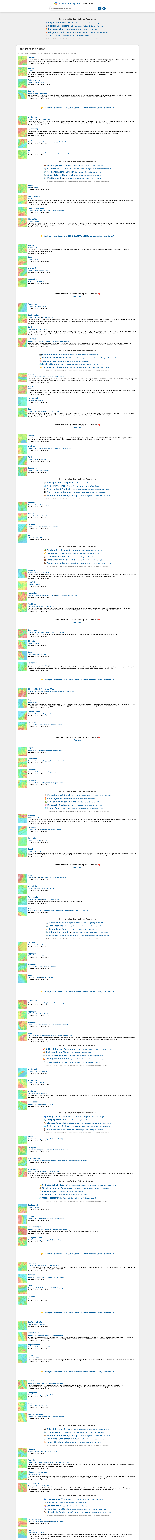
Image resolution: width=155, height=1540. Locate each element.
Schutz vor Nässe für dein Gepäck (81, 1052)
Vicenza (42, 1324)
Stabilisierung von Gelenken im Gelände (75, 36)
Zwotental (32, 1001)
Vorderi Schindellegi (81, 1161)
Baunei (31, 652)
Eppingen (32, 954)
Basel (30, 849)
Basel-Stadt (38, 851)
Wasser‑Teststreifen (52, 1198)
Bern (30, 409)
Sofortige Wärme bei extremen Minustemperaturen (88, 1439)
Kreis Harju (37, 945)
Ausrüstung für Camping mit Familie (89, 550)
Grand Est (39, 1014)
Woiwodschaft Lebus (39, 888)
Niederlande (32, 400)
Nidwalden (38, 1207)
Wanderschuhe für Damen (55, 1188)
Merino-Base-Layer (56, 808)
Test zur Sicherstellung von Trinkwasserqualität (79, 1198)
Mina (30, 1403)
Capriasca (32, 468)
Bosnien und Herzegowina (36, 1139)
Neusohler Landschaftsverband (45, 595)
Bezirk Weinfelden (46, 1277)
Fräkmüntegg (34, 80)
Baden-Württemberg (43, 142)
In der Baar (32, 827)
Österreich (31, 606)
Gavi (30, 327)
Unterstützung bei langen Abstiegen (70, 1191)
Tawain (31, 514)
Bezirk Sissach (52, 1451)
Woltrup (31, 446)
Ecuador (30, 840)
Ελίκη (30, 908)
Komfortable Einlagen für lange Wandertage (89, 1117)
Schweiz (31, 57)
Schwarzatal (70, 691)
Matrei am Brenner (61, 877)
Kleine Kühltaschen (56, 486)
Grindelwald (68, 1036)
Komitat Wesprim (39, 281)
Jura (30, 257)
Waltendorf (33, 1091)
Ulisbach (60, 1383)
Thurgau (37, 1277)
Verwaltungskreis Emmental (47, 665)
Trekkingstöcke (52, 1062)
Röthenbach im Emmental (66, 1161)
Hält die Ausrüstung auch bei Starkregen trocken (87, 1056)
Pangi (48, 516)
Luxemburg (33, 129)
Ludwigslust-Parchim (62, 1462)
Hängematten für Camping (61, 32)
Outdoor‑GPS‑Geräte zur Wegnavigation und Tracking (82, 178)
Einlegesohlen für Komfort (59, 1116)
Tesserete (32, 503)
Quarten (61, 377)
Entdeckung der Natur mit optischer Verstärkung (89, 1509)
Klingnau (31, 570)
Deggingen (32, 630)
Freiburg (37, 1071)
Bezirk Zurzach (45, 572)
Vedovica (61, 1240)
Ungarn (30, 281)
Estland (30, 945)
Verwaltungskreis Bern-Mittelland (49, 411)
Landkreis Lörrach (57, 142)
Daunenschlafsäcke (58, 922)
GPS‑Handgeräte (54, 178)
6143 (30, 875)
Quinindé (46, 840)
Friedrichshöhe (34, 1227)
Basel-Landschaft (40, 1451)
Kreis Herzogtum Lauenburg (60, 153)
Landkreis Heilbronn (58, 956)
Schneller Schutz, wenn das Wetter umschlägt (83, 23)
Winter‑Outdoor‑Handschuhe (60, 175)
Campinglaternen (55, 1119)
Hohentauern (33, 1484)
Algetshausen (34, 1345)
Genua (31, 1530)
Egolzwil (31, 815)
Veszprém (32, 279)
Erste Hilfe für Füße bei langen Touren (88, 483)
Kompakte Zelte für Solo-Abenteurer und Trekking (85, 1059)
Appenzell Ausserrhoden (42, 210)
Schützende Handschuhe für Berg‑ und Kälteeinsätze (89, 932)
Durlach (31, 525)
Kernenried (32, 663)
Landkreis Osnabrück (54, 448)
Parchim (31, 1460)
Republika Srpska (51, 1139)
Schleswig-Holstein (43, 153)
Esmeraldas (38, 840)
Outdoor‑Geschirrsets (58, 26)
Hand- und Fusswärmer (58, 1438)
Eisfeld (65, 1229)
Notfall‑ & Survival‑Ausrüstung (60, 1049)
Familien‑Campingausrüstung (61, 550)
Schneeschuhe (55, 925)
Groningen (40, 400)
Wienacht (32, 268)
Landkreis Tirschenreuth (51, 899)
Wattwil (31, 1381)
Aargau (31, 68)
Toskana (35, 188)
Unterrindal (33, 770)
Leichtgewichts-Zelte (56, 1058)
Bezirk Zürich (44, 93)
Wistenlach (32, 1069)
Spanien (30, 198)
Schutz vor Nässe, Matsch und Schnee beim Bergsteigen (79, 553)
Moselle (46, 1014)
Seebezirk (44, 1071)
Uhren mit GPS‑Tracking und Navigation (81, 557)
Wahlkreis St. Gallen (48, 317)
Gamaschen (52, 553)
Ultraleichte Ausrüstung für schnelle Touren (96, 563)
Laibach (31, 1297)
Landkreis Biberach (58, 1335)
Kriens (42, 82)
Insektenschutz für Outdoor (60, 172)
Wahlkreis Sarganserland (50, 377)
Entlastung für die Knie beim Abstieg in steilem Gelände (81, 1062)
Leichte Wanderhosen (53, 364)
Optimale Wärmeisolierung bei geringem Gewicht (86, 923)
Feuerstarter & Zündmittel (60, 489)
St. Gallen (38, 317)
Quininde (32, 838)
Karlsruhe (55, 527)
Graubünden (39, 725)
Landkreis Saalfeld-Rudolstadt (54, 691)
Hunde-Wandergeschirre (59, 1442)
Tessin (37, 470)
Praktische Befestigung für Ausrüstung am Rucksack (85, 1130)
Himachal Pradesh (39, 516)
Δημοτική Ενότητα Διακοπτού (79, 910)
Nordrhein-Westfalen (44, 341)
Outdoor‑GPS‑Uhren (56, 556)
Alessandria (43, 329)
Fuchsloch (32, 759)
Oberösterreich (40, 606)
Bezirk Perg (50, 606)
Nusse (30, 151)
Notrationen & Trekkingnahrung (62, 495)
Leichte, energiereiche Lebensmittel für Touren (95, 496)
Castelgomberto (35, 1322)
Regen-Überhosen (57, 22)
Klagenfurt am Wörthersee (39, 1472)
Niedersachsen (42, 448)
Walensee (32, 374)
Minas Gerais (39, 1406)
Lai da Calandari (35, 1519)
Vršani (31, 1137)
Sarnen (44, 306)
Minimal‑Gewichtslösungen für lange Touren (96, 1123)
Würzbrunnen (34, 1158)
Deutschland (32, 142)
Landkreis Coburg (48, 1104)
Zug (29, 700)
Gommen (32, 781)
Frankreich (31, 1014)
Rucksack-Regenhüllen (56, 1055)
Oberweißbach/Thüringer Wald (41, 689)
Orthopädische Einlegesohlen (56, 357)
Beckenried (33, 1205)
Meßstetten (65, 1025)
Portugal (30, 584)
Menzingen (41, 1082)
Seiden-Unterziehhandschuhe (63, 935)
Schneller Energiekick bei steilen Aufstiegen (73, 361)
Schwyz (37, 978)
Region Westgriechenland (46, 910)
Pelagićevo (32, 1393)
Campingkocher (56, 29)
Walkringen (33, 1169)
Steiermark (39, 1093)
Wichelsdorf (33, 886)
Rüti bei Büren (34, 712)
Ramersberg (33, 304)
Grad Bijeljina (62, 1139)
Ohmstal (31, 641)
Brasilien (30, 1406)
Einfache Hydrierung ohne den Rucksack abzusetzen (92, 1126)
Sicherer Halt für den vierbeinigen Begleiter (87, 1442)
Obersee (31, 943)
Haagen (31, 140)
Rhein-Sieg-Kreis (57, 341)
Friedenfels (33, 897)
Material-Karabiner (56, 1129)
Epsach (59, 829)
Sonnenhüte (53, 1506)
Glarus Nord (44, 270)
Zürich (31, 91)
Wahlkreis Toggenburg (49, 772)
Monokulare (52, 1502)
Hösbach (32, 1263)
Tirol (37, 877)
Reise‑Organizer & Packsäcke (60, 165)
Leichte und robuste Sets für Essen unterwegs (87, 26)
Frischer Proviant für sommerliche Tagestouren (83, 486)
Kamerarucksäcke (51, 354)
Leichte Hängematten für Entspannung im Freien (93, 32)
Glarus (37, 221)
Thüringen (40, 691)
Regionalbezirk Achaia (62, 910)
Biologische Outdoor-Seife (60, 805)
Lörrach (66, 142)
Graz (45, 1093)
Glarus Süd (32, 219)
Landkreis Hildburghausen (53, 1229)
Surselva (46, 725)
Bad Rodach (33, 1102)
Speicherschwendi (36, 208)
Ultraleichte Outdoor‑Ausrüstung (63, 1123)
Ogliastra (43, 654)
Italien (30, 188)
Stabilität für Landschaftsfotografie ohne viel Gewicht (90, 1429)
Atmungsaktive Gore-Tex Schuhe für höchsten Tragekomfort (90, 1188)
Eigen (30, 748)
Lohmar (66, 341)
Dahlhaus (32, 339)
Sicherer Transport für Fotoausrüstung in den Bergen (79, 355)
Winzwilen (32, 1080)
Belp (62, 1218)
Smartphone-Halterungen (59, 492)
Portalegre (38, 584)
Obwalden (38, 306)
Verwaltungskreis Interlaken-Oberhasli (51, 1036)
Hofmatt (31, 1216)
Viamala (46, 1522)
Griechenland (32, 910)
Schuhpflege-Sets (57, 929)
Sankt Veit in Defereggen (56, 1288)
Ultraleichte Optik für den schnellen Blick (74, 1503)
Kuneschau (32, 593)
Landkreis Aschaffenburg (51, 1265)
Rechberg (32, 604)
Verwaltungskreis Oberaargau (48, 750)
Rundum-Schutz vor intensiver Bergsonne (75, 1506)
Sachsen (40, 1003)
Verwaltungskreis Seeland (47, 714)
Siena (30, 185)
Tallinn (44, 945)
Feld (30, 1286)
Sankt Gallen (33, 315)
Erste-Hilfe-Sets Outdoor (58, 168)
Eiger (30, 1033)
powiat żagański (52, 888)
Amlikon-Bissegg (59, 1277)
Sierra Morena (34, 196)
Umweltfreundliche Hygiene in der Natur (88, 805)
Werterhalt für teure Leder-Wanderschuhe (82, 929)
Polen (30, 888)
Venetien (36, 1324)
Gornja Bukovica (35, 1147)
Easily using (78, 108)
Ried (30, 975)
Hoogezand (33, 398)
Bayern (39, 899)
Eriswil (61, 750)
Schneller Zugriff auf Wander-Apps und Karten (90, 492)
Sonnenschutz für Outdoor (55, 367)
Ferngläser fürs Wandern (59, 1509)
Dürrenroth (61, 761)
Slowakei (31, 595)
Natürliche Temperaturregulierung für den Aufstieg (85, 808)
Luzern (37, 82)
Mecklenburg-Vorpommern (45, 1462)
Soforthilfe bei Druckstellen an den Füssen (73, 1195)
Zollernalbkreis (56, 1025)
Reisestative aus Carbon (59, 1429)
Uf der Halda (33, 723)
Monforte (32, 582)
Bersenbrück (67, 448)
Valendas (60, 725)
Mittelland (54, 210)
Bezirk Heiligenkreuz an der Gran (66, 595)
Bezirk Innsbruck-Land (47, 877)
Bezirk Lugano (44, 470)
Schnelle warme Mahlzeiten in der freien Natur (81, 29)
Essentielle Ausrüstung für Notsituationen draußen (94, 1049)
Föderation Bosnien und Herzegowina (57, 1150)
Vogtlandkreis (48, 1003)
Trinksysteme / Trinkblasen (60, 1126)
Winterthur (32, 117)
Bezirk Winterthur (45, 119)
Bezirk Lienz (43, 1288)
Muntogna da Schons (57, 1522)
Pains (45, 1406)
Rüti (30, 457)
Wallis (30, 386)
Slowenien (31, 1299)
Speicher (62, 210)
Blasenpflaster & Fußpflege (60, 482)
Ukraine (31, 435)
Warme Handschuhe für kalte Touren (88, 175)
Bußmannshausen (35, 1414)
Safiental (53, 725)
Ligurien (35, 1532)
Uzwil (53, 1347)
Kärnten (38, 1474)
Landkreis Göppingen (58, 632)
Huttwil (61, 783)
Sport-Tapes (54, 35)
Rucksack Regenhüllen (56, 1052)
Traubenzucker (49, 361)
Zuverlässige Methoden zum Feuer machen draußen (92, 489)
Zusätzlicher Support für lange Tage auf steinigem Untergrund (94, 358)
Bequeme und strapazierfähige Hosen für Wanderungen (84, 364)
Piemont (35, 329)
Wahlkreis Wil (46, 1347)
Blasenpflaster (49, 1194)
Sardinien (36, 654)
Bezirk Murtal (48, 1486)
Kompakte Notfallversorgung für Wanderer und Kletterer (92, 169)
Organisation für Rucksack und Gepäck (89, 165)
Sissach (31, 1449)
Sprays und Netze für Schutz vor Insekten (89, 172)
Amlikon (31, 1275)
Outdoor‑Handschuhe (59, 932)
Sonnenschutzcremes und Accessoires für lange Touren (89, 367)
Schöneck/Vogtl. (59, 1003)
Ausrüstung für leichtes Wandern (63, 563)
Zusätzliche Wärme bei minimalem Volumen (95, 936)
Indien (30, 516)
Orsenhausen (33, 1333)
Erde (30, 535)
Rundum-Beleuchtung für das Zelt (77, 1120)
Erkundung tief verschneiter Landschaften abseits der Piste (85, 926)
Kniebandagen (49, 1191)
